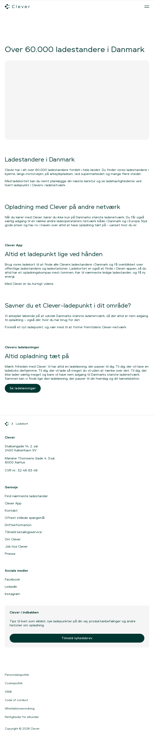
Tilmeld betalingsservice (23, 532)
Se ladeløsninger (23, 388)
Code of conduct (16, 700)
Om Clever (13, 539)
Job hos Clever (16, 546)
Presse (10, 553)
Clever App (13, 503)
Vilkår (8, 691)
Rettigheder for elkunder (22, 717)
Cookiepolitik (14, 683)
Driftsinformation (18, 525)
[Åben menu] (146, 6)
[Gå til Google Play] (48, 662)
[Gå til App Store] (17, 662)
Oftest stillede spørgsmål (25, 517)
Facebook (12, 579)
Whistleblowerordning (19, 708)
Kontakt (11, 510)
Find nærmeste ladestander (26, 496)
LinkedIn (11, 586)
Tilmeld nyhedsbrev (77, 638)
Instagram (12, 594)
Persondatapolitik (17, 674)
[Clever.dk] (17, 6)
